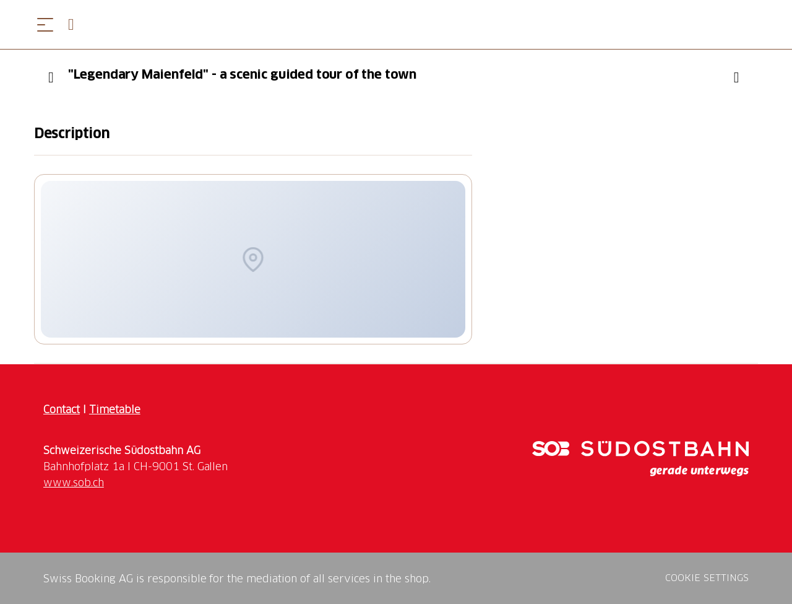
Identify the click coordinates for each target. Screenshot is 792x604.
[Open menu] (45, 24)
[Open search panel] (76, 24)
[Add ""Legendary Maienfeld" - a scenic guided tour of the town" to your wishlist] (736, 77)
